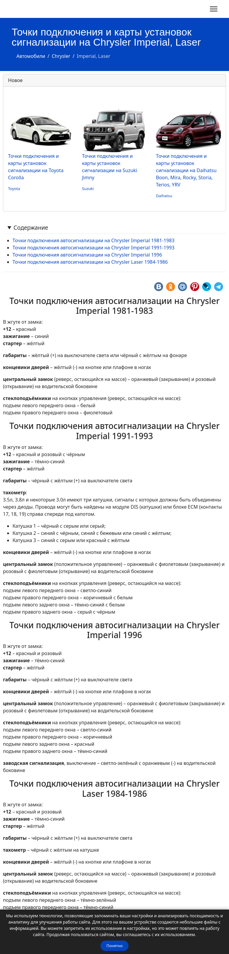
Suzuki (88, 188)
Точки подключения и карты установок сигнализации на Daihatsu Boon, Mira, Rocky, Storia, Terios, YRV (186, 170)
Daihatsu (164, 195)
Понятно (114, 945)
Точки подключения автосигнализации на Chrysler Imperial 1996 (87, 254)
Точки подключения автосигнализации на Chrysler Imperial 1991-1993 (93, 247)
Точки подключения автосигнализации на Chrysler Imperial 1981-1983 (93, 240)
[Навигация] (213, 9)
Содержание (30, 227)
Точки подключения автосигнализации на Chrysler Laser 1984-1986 (90, 262)
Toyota (14, 188)
